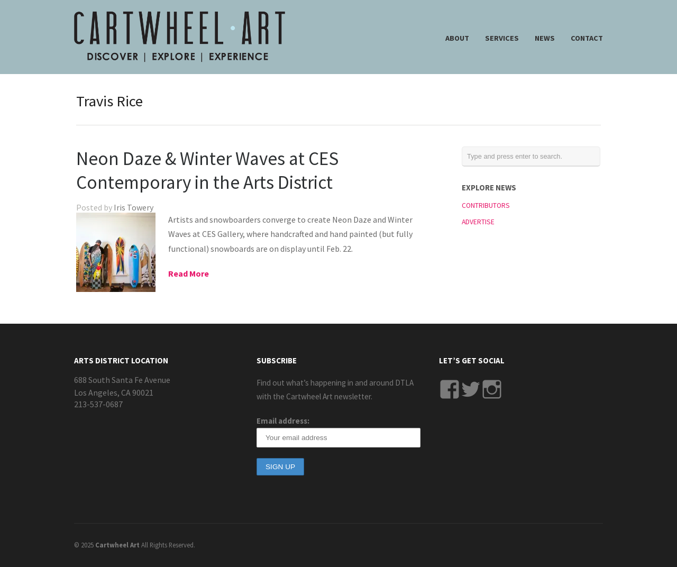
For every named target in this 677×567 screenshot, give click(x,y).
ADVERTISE (478, 221)
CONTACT (587, 38)
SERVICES (502, 38)
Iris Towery (133, 207)
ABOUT (457, 38)
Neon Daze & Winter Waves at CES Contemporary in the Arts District (207, 170)
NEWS (545, 38)
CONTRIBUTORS (486, 205)
